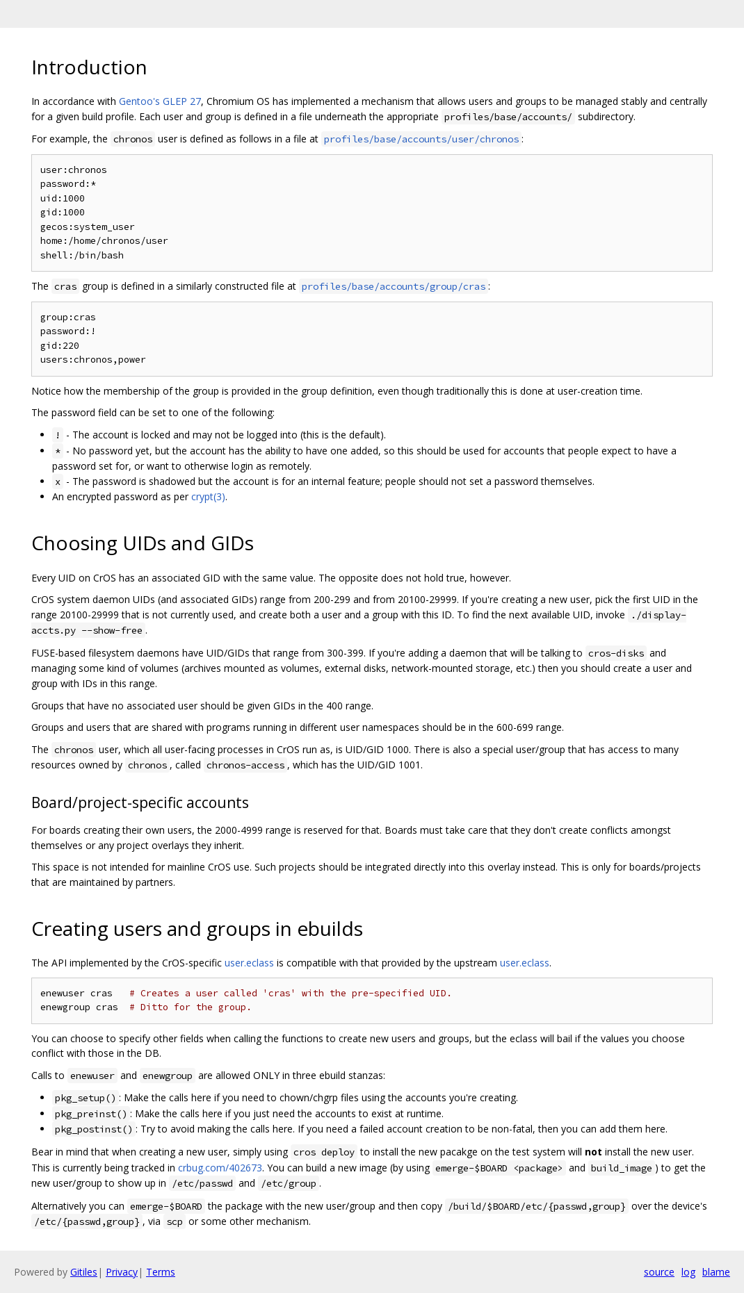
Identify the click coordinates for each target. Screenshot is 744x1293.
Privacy (122, 1271)
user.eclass (249, 962)
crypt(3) (208, 496)
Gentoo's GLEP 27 (160, 101)
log (688, 1271)
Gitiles (83, 1271)
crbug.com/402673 (220, 1167)
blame (716, 1271)
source (659, 1271)
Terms (160, 1271)
